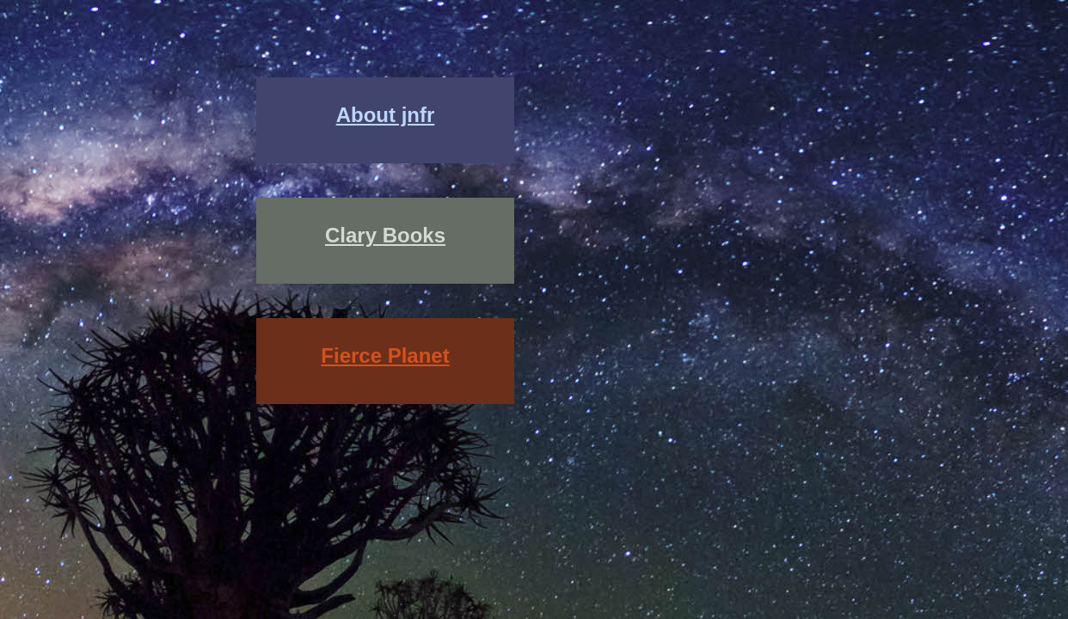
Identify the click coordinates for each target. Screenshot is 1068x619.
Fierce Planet (385, 355)
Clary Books (385, 235)
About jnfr (385, 114)
